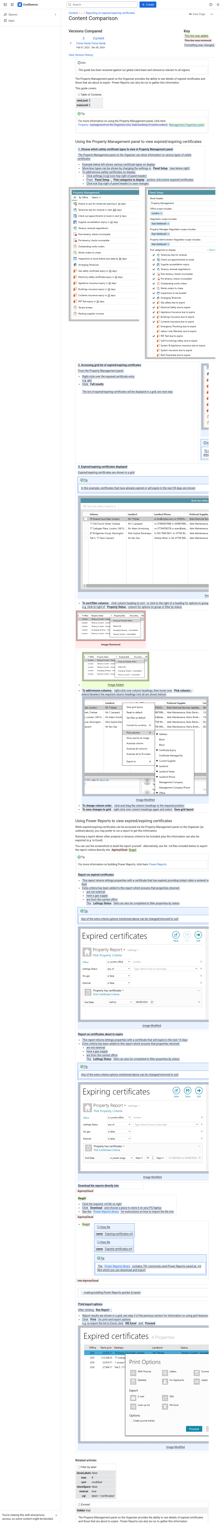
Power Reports (158, 864)
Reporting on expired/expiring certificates (110, 13)
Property (141, 125)
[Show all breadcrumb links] (82, 13)
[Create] (148, 5)
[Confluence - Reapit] (28, 5)
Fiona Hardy (83, 43)
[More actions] (211, 14)
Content (73, 13)
